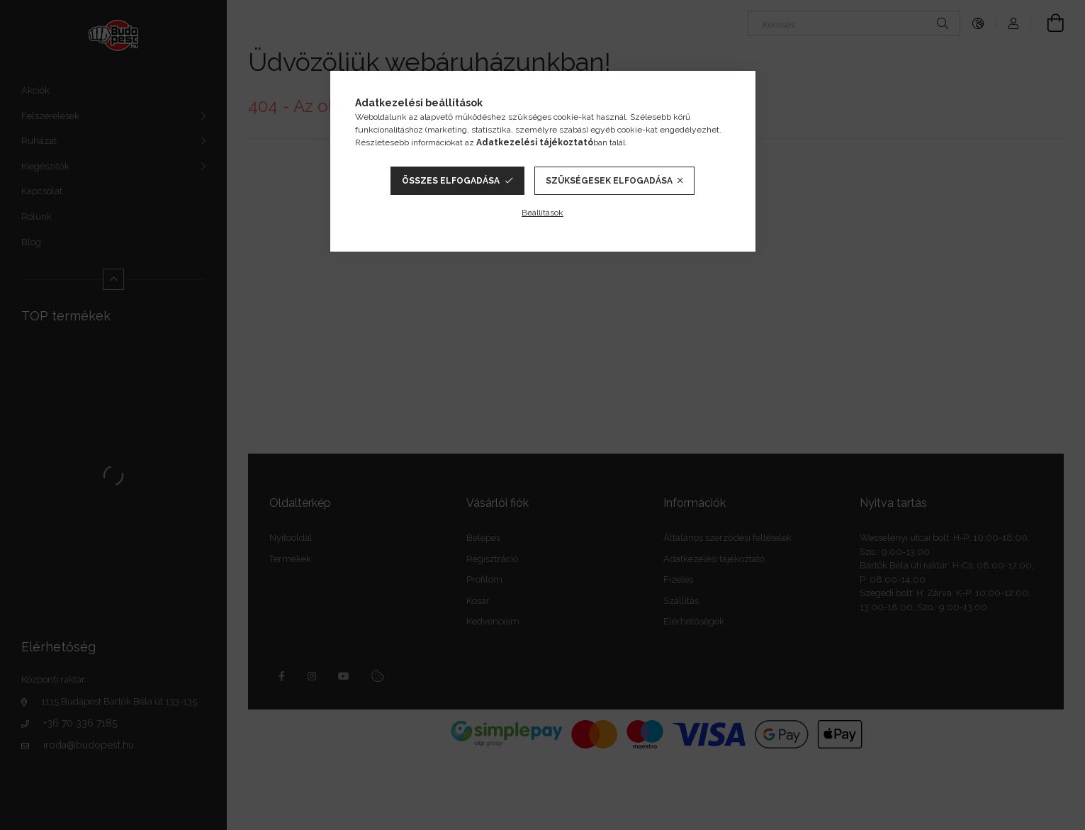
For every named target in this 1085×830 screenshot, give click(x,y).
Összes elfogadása (451, 181)
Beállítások (542, 213)
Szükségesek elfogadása (609, 181)
